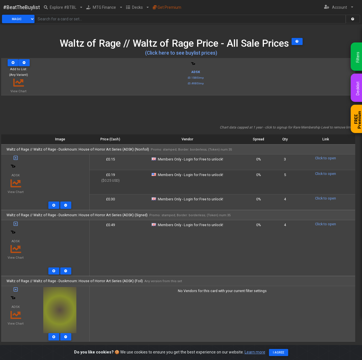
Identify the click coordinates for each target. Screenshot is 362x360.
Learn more (255, 352)
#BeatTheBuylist (21, 7)
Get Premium (167, 7)
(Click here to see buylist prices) (181, 53)
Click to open (325, 158)
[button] (63, 7)
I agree (278, 352)
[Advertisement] (178, 112)
